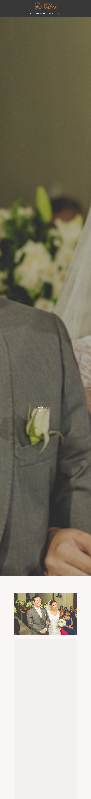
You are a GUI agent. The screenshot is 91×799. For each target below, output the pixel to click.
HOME (31, 13)
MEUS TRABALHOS (41, 13)
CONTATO (58, 13)
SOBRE (51, 13)
